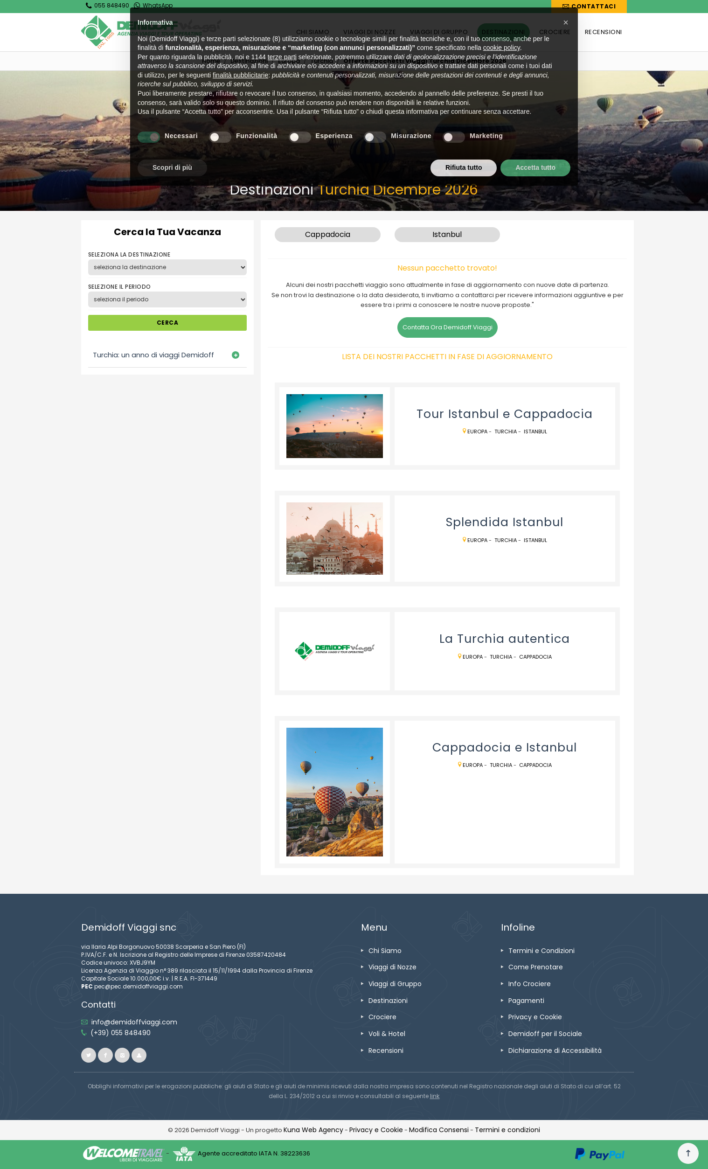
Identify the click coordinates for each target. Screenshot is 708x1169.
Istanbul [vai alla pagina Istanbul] (535, 431)
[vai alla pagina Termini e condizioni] (507, 1129)
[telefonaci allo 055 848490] (120, 1032)
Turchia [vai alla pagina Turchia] (505, 431)
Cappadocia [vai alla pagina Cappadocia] (535, 657)
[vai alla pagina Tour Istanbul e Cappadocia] (334, 426)
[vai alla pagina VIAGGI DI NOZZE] (370, 32)
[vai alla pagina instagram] (122, 1055)
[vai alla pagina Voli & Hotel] (386, 1033)
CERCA (167, 323)
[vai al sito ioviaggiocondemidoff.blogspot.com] (139, 1055)
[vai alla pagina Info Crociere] (529, 983)
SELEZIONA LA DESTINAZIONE (129, 254)
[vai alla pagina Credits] (313, 1129)
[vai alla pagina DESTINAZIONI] (503, 32)
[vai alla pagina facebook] (105, 1055)
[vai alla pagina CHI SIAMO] (313, 32)
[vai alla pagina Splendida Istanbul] (334, 538)
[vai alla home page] (151, 32)
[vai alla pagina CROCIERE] (555, 32)
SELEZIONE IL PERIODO (119, 287)
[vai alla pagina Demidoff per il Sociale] (545, 1033)
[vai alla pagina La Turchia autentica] (334, 651)
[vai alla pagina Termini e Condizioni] (541, 950)
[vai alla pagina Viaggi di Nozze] (392, 967)
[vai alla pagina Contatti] (589, 6)
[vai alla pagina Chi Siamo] (385, 950)
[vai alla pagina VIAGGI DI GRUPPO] (438, 32)
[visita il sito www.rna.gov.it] (435, 1096)
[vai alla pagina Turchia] (321, 60)
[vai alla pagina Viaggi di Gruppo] (395, 983)
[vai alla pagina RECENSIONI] (603, 32)
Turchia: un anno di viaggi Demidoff (153, 355)
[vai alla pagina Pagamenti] (526, 1000)
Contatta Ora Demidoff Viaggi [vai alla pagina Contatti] (448, 327)
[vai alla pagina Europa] (289, 60)
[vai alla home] (211, 60)
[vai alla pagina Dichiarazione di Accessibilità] (555, 1050)
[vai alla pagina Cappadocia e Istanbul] (334, 792)
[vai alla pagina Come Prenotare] (535, 967)
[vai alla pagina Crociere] (382, 1017)
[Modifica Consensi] (439, 1129)
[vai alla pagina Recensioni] (385, 1050)
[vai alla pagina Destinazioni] (249, 60)
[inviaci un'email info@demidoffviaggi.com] (134, 1022)
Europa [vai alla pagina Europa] (477, 431)
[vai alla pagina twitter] (88, 1055)
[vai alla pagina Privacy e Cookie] (535, 1017)
